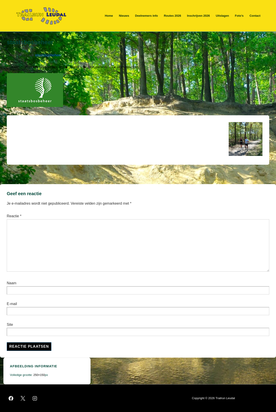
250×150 (39, 375)
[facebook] (11, 398)
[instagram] (35, 398)
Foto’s (239, 15)
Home (109, 15)
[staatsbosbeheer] (52, 67)
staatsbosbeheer (48, 55)
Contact (254, 15)
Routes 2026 (172, 15)
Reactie (14, 216)
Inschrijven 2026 (198, 15)
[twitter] (23, 398)
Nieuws (124, 15)
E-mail (12, 304)
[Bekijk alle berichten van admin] (72, 67)
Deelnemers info (146, 15)
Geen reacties (128, 67)
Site (10, 324)
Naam (11, 283)
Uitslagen (222, 15)
